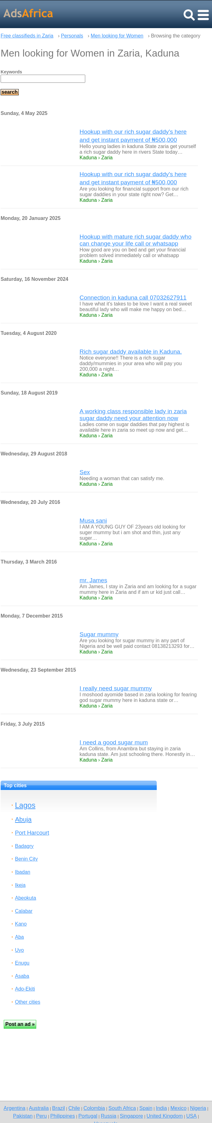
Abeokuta (25, 898)
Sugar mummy (99, 634)
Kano (21, 924)
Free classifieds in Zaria (27, 35)
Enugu (22, 963)
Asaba (22, 976)
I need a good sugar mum (114, 742)
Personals (72, 35)
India (161, 1108)
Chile (74, 1108)
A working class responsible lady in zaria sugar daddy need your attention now (133, 414)
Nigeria (198, 1108)
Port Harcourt (32, 832)
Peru (41, 1116)
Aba (19, 937)
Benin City (26, 859)
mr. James (93, 580)
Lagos (25, 805)
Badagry (24, 846)
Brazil (58, 1108)
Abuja (23, 819)
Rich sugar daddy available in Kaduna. (131, 351)
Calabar (23, 911)
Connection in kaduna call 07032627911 (133, 297)
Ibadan (22, 872)
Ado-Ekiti (25, 988)
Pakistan (23, 1116)
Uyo (19, 950)
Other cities (27, 1002)
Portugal (87, 1116)
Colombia (94, 1108)
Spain (145, 1108)
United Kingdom (164, 1116)
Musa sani (93, 520)
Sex (85, 472)
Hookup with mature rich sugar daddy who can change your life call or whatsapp (135, 240)
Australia (39, 1108)
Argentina (15, 1108)
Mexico (178, 1108)
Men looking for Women (117, 35)
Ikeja (20, 885)
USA (191, 1116)
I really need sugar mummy (116, 688)
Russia (108, 1116)
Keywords (11, 71)
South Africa (122, 1108)
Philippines (62, 1116)
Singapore (131, 1116)
